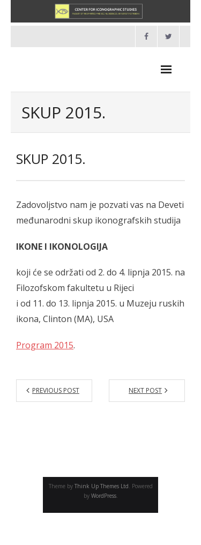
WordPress (103, 495)
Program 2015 (44, 345)
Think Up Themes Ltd (102, 486)
